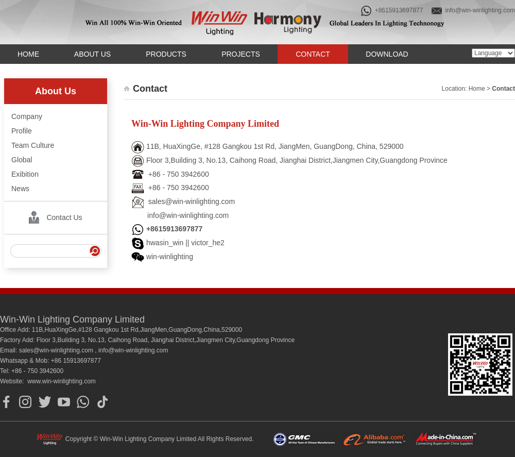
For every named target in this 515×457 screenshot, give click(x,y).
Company (26, 116)
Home (28, 54)
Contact (313, 54)
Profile (21, 131)
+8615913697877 (392, 11)
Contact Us (64, 217)
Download (387, 54)
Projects (240, 54)
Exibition (25, 174)
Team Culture (32, 145)
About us (92, 54)
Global (21, 160)
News (20, 188)
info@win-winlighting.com (473, 11)
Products (166, 54)
